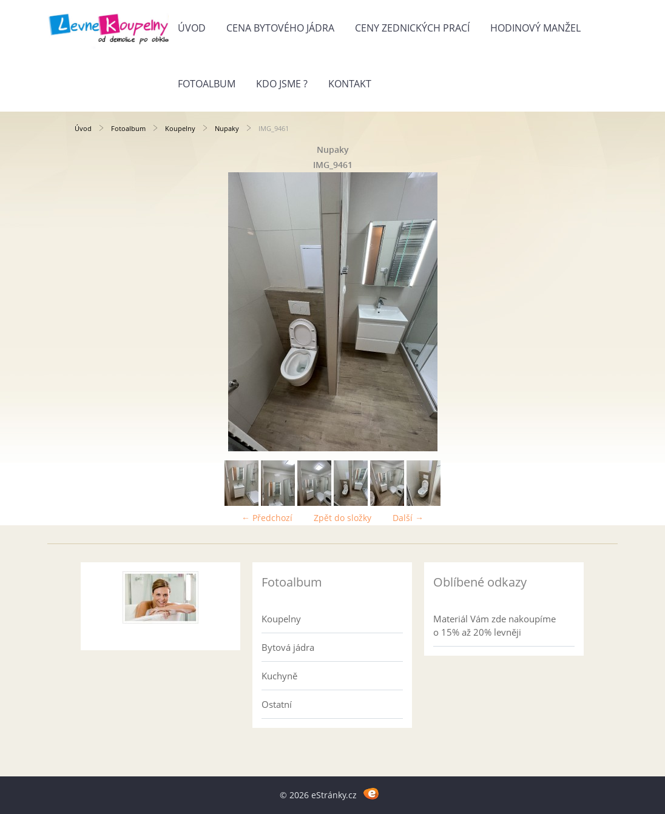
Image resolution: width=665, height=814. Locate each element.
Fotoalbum (206, 83)
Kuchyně (279, 676)
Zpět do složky (342, 517)
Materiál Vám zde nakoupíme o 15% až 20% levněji (494, 625)
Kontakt (349, 83)
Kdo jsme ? (282, 83)
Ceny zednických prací (412, 28)
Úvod (192, 28)
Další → (408, 517)
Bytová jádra (288, 647)
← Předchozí (266, 517)
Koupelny (180, 128)
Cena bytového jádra (280, 28)
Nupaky (227, 128)
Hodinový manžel (535, 28)
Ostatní (277, 704)
